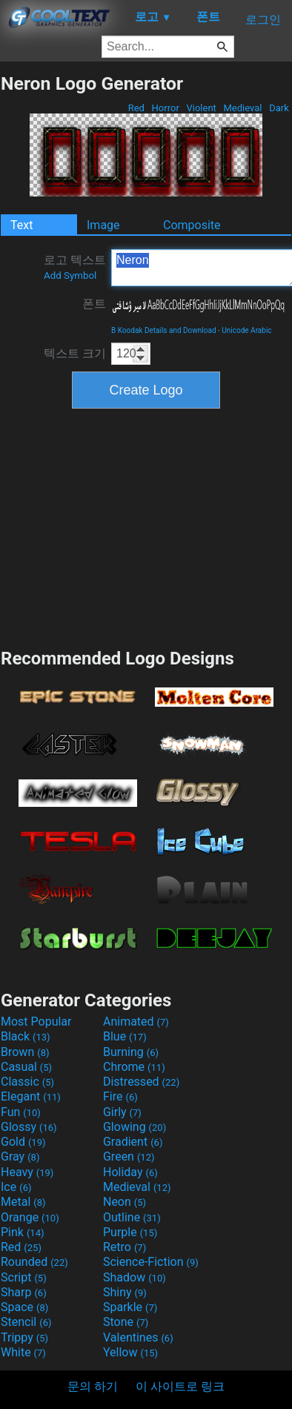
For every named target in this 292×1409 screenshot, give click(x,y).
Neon (124, 1202)
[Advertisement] (146, 526)
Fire (120, 1096)
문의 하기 (92, 1386)
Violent (201, 107)
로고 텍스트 (75, 267)
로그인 (263, 20)
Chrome (134, 1067)
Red (136, 107)
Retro (124, 1247)
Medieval (242, 107)
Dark (279, 107)
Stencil (26, 1322)
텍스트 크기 (75, 353)
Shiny (125, 1292)
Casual (26, 1067)
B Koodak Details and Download (163, 330)
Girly (122, 1112)
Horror (165, 107)
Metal (23, 1202)
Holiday (130, 1172)
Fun (21, 1112)
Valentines (138, 1337)
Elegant (31, 1096)
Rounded (34, 1262)
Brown (25, 1052)
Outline (132, 1217)
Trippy (24, 1337)
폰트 (94, 304)
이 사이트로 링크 (180, 1386)
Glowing (134, 1127)
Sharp (24, 1292)
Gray (20, 1156)
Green (129, 1156)
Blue (125, 1036)
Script (24, 1277)
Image (103, 225)
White (23, 1352)
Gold (23, 1142)
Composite (192, 225)
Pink (22, 1232)
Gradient (132, 1142)
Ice (16, 1187)
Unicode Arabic (246, 330)
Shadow (134, 1277)
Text (21, 225)
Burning (131, 1052)
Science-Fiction (151, 1262)
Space (24, 1307)
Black (25, 1036)
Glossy (29, 1127)
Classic (27, 1082)
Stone (125, 1322)
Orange (30, 1217)
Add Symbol (70, 275)
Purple (130, 1232)
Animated (136, 1021)
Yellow (130, 1352)
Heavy (27, 1172)
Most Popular (36, 1021)
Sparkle (130, 1307)
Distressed (141, 1082)
